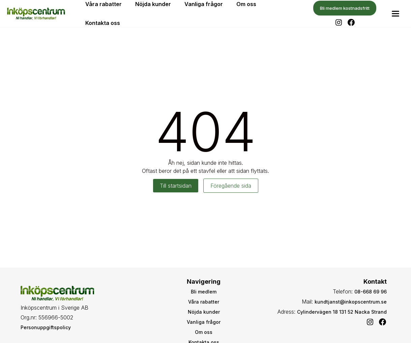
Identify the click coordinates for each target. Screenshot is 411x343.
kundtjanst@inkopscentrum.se (351, 302)
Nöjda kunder (204, 312)
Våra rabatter (203, 302)
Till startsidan (176, 185)
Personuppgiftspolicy (46, 327)
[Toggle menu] (395, 14)
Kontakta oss (102, 23)
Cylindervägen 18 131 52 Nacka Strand (342, 312)
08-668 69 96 (370, 291)
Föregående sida (230, 185)
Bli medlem (203, 291)
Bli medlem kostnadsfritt (345, 8)
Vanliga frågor (204, 322)
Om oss (203, 332)
